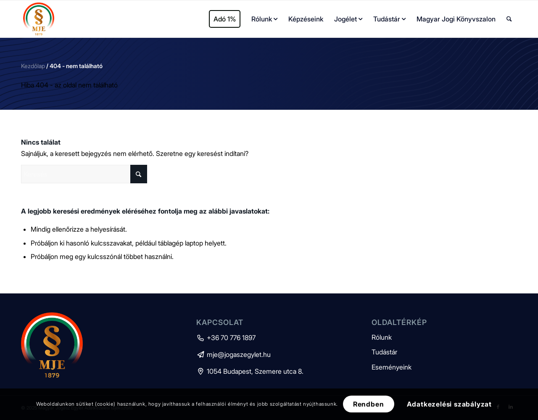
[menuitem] (224, 18)
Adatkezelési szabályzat (449, 404)
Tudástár (384, 352)
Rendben (368, 404)
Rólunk (382, 337)
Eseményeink (391, 367)
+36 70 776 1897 (226, 337)
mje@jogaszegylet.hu (233, 354)
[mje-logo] (38, 18)
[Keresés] (509, 18)
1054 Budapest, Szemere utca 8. (249, 371)
